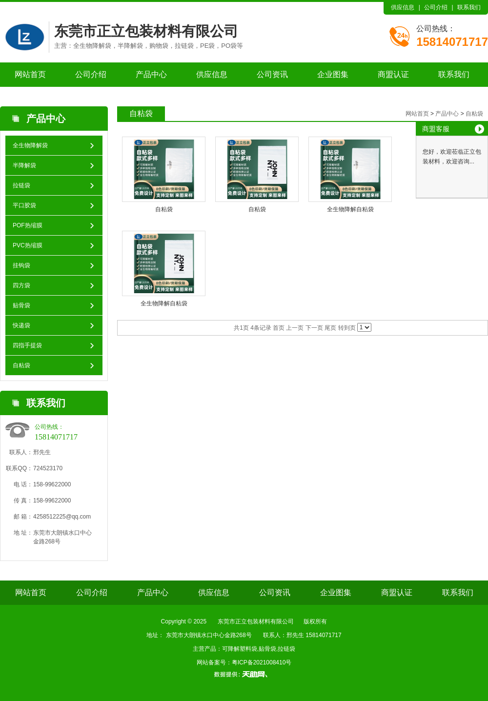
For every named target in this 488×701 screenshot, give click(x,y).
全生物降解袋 (30, 145)
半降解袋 (24, 165)
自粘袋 (21, 365)
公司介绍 (435, 7)
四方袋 (21, 285)
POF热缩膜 (27, 225)
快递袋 (21, 325)
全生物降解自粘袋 (350, 209)
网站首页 (30, 74)
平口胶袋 (24, 205)
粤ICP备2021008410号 (262, 662)
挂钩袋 (21, 265)
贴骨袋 (21, 305)
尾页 (330, 327)
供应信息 (402, 7)
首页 (279, 327)
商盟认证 (393, 74)
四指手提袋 (27, 345)
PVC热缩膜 (27, 245)
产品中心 (151, 74)
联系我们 (469, 7)
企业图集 (332, 74)
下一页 (314, 327)
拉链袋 (21, 185)
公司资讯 (272, 74)
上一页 (295, 327)
